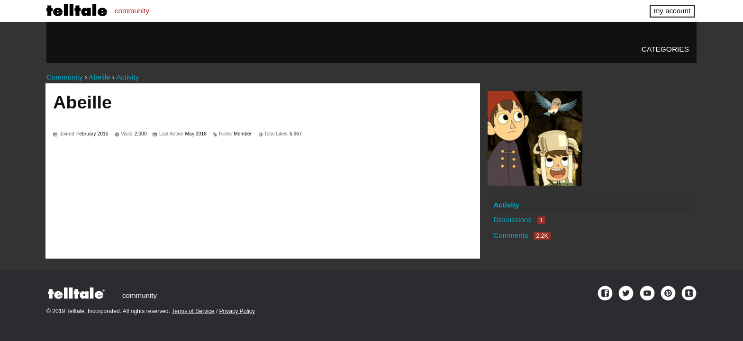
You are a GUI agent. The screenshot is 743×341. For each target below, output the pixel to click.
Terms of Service (193, 311)
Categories (665, 49)
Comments (521, 235)
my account (672, 11)
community (132, 11)
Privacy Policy (237, 311)
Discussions (519, 219)
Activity (506, 205)
